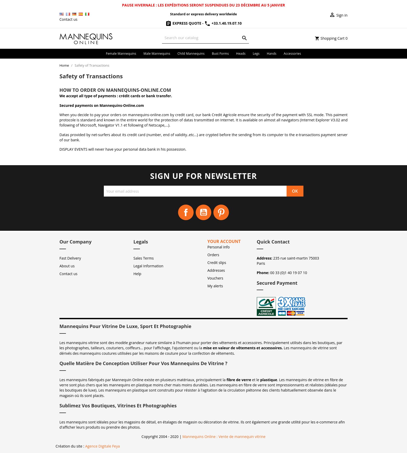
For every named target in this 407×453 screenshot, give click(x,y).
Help (137, 273)
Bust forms (220, 53)
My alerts (215, 285)
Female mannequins (121, 53)
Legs (256, 53)
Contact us (68, 19)
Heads (241, 53)
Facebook (186, 212)
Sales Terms (143, 258)
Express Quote (183, 23)
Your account (224, 241)
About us (66, 265)
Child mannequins (191, 53)
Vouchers (215, 278)
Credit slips (216, 262)
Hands (271, 53)
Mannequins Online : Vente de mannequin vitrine (224, 436)
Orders (213, 254)
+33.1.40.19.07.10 (223, 23)
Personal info (218, 247)
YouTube (203, 212)
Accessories (292, 53)
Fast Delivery (70, 258)
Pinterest (221, 212)
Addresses (216, 270)
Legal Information (148, 265)
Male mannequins (157, 53)
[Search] (205, 38)
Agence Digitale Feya (102, 446)
